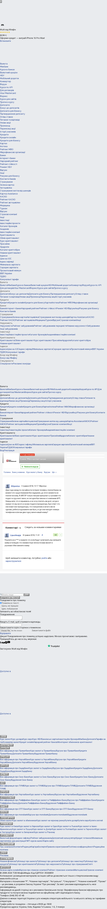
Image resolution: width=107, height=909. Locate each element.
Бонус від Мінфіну (8, 355)
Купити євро (83, 821)
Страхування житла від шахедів (15, 191)
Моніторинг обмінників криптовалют (74, 743)
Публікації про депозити (48, 862)
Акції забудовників (9, 329)
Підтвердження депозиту (12, 114)
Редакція (26, 847)
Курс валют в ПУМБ (34, 786)
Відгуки (3, 170)
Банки (3, 155)
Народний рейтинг (9, 161)
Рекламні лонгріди (22, 363)
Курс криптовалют (9, 241)
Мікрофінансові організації (12, 152)
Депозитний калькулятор (64, 839)
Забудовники (93, 326)
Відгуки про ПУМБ (52, 786)
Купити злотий (96, 821)
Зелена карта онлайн (9, 871)
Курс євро (27, 740)
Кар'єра (34, 847)
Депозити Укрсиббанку (23, 763)
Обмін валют (6, 821)
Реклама (4, 856)
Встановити (5, 41)
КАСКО (3, 196)
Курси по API (6, 87)
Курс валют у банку (34, 472)
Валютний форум (8, 839)
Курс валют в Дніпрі (42, 830)
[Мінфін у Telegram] (2, 643)
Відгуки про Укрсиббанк (66, 760)
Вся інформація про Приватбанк (15, 751)
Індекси (3, 256)
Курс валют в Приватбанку (43, 751)
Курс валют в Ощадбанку (41, 769)
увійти (44, 558)
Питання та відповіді (10, 120)
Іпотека (3, 146)
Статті (90, 865)
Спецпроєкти (6, 360)
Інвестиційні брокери (68, 740)
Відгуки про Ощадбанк (63, 769)
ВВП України (6, 273)
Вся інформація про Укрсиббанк (15, 760)
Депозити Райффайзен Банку (32, 804)
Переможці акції (7, 128)
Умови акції (5, 123)
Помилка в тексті (10, 603)
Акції (2, 173)
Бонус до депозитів (9, 108)
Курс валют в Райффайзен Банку (51, 801)
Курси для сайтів (8, 99)
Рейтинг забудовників (23, 326)
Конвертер (5, 81)
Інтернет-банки (7, 158)
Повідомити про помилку (10, 597)
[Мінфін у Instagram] (6, 643)
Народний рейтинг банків (45, 743)
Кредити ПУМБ (68, 786)
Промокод (5, 126)
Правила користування (57, 847)
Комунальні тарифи (9, 279)
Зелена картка (7, 185)
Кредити (4, 134)
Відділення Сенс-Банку (22, 781)
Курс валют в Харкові (29, 827)
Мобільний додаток (9, 78)
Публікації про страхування (74, 865)
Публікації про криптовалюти (22, 865)
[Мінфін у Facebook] (0, 643)
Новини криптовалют (10, 253)
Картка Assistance (9, 194)
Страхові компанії (8, 214)
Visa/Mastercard (8, 93)
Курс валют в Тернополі (84, 830)
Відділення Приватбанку (45, 754)
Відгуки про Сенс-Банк (64, 777)
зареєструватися (13, 561)
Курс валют (5, 740)
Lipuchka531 (15, 535)
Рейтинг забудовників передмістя (50, 326)
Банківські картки (49, 740)
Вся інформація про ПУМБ (12, 786)
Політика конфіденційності (81, 847)
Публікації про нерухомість (48, 865)
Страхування (6, 182)
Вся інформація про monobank (14, 815)
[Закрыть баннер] (1, 1)
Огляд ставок (6, 117)
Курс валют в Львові (68, 827)
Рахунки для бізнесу (10, 176)
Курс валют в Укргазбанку (42, 795)
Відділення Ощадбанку (21, 772)
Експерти (42, 847)
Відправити (5, 634)
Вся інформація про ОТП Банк (14, 810)
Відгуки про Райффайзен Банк (81, 801)
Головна (7, 472)
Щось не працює (10, 605)
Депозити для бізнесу (10, 111)
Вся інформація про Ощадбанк (14, 769)
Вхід (2, 450)
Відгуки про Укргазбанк (66, 795)
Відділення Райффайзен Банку (60, 804)
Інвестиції (4, 220)
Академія (4, 229)
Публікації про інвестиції (72, 862)
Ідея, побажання (10, 608)
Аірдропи (4, 247)
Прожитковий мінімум (10, 270)
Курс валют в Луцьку (22, 830)
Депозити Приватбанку (23, 754)
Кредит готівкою (84, 839)
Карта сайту (48, 842)
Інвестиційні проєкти (10, 223)
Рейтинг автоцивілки (10, 202)
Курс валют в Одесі (48, 827)
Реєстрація (9, 450)
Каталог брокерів (8, 226)
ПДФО (3, 276)
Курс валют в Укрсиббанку (42, 760)
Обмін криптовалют (9, 238)
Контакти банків (8, 179)
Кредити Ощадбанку (83, 769)
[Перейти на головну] (19, 52)
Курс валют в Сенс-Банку (41, 777)
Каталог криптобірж (10, 250)
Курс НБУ (36, 740)
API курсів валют (35, 842)
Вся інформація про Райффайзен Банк (18, 801)
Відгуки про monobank (38, 815)
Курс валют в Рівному (44, 833)
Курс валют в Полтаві (62, 830)
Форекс (4, 96)
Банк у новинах (18, 472)
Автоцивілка (6, 188)
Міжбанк (4, 66)
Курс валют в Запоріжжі (22, 833)
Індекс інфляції (7, 262)
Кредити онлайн (8, 137)
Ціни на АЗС (5, 258)
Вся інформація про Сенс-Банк (14, 777)
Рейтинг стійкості (8, 164)
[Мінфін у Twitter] (4, 643)
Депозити (5, 105)
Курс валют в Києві (9, 827)
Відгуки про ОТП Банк (62, 810)
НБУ (2, 75)
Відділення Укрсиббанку (45, 763)
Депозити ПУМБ (84, 786)
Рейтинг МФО (6, 149)
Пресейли (5, 244)
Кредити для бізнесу (10, 140)
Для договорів (7, 90)
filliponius (15, 486)
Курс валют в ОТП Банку (40, 810)
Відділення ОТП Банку (82, 810)
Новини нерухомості (77, 326)
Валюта (4, 64)
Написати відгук (30, 467)
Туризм (3, 208)
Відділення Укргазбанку (88, 795)
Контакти (18, 847)
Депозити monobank (58, 815)
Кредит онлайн (26, 743)
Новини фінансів (8, 862)
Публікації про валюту (26, 862)
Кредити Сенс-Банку (84, 777)
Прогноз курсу (7, 102)
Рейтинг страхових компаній (61, 871)
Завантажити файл (25, 631)
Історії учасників (8, 132)
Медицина (5, 205)
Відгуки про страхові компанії (33, 871)
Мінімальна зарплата (10, 264)
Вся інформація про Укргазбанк (15, 795)
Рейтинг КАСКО (7, 199)
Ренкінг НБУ (6, 167)
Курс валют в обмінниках (24, 821)
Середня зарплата (9, 267)
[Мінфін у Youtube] (8, 643)
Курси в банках (7, 69)
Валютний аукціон (8, 72)
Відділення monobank (77, 815)
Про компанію (7, 847)
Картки (3, 143)
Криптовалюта (7, 235)
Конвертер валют (11, 743)
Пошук (26, 595)
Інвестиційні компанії (10, 232)
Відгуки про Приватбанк (67, 751)
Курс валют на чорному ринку (50, 821)
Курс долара (17, 740)
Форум (3, 84)
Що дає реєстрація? (17, 842)
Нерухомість (6, 323)
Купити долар (71, 821)
